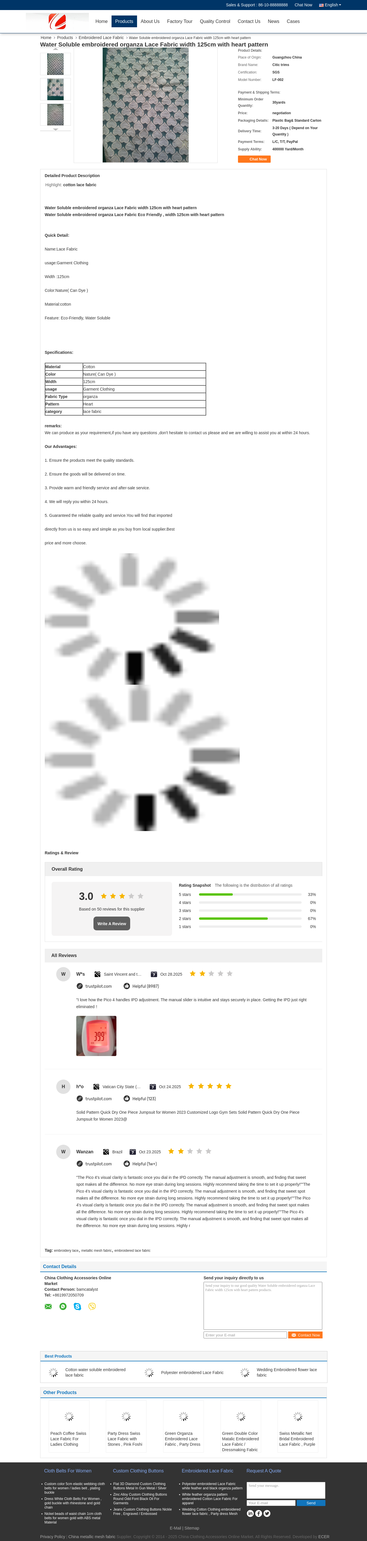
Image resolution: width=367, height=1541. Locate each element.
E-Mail (175, 1528)
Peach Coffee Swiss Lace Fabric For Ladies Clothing (68, 1439)
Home (101, 21)
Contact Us (249, 21)
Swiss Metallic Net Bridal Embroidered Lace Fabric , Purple (297, 1439)
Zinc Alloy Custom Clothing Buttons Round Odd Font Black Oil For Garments (140, 1499)
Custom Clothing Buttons (138, 1470)
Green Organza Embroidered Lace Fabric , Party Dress (182, 1439)
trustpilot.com (98, 986)
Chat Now (303, 5)
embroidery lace (66, 1251)
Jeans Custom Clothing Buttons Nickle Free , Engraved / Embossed (142, 1511)
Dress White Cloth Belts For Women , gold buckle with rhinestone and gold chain (72, 1503)
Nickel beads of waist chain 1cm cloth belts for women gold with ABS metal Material (72, 1518)
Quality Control (215, 21)
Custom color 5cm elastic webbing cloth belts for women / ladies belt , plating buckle (74, 1488)
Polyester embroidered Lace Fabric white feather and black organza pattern (212, 1486)
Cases (293, 21)
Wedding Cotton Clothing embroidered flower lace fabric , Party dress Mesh (211, 1511)
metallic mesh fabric (96, 1251)
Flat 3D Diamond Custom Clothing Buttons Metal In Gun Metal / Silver (139, 1486)
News (273, 21)
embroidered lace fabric (132, 1251)
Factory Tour (180, 21)
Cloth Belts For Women (67, 1470)
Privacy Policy (52, 1536)
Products (124, 21)
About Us (150, 21)
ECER (323, 1536)
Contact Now (305, 1335)
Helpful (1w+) (144, 1164)
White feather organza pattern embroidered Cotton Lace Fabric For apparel (209, 1499)
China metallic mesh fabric (92, 1536)
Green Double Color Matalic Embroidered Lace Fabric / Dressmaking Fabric (240, 1441)
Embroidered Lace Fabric (101, 37)
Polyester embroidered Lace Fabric (192, 1372)
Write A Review (111, 923)
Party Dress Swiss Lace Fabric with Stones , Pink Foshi (125, 1439)
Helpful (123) (144, 1098)
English (333, 5)
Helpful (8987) (145, 986)
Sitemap (191, 1528)
